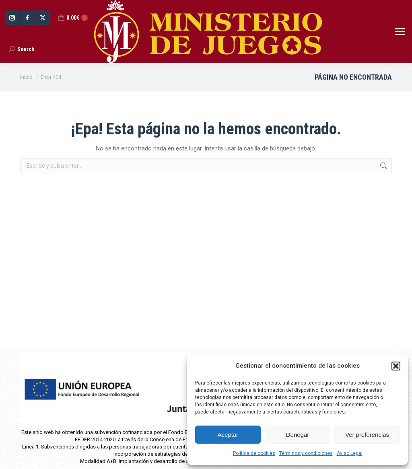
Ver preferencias (367, 434)
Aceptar (228, 434)
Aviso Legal (350, 453)
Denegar (297, 434)
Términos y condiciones (306, 453)
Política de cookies (254, 453)
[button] (396, 366)
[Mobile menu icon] (400, 31)
